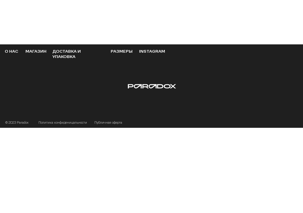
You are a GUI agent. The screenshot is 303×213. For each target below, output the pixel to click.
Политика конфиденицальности (62, 122)
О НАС (11, 51)
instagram (152, 51)
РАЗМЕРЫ (122, 51)
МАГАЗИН (35, 51)
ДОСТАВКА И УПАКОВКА (66, 54)
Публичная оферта (108, 122)
